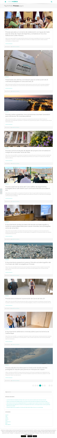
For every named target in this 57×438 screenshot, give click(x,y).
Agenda (6, 414)
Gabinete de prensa (15, 46)
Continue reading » (9, 43)
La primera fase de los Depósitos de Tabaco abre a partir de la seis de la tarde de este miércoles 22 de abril (26, 399)
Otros (6, 420)
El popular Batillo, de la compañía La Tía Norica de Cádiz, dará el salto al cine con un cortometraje (25, 407)
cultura (6, 417)
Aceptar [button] (34, 436)
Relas (6, 423)
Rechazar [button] (30, 436)
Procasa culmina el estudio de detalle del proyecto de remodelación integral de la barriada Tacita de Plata (28, 151)
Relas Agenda (8, 424)
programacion (8, 421)
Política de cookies (28, 434)
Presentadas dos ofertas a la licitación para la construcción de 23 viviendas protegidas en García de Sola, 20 (26, 80)
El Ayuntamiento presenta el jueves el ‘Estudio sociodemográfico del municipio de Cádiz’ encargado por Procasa (28, 263)
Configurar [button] (23, 436)
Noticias (7, 29)
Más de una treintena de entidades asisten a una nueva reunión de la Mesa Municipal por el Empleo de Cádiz (27, 401)
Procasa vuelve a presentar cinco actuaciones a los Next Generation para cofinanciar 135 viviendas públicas (27, 115)
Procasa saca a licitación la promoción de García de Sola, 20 (25, 298)
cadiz (6, 416)
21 (49, 385)
